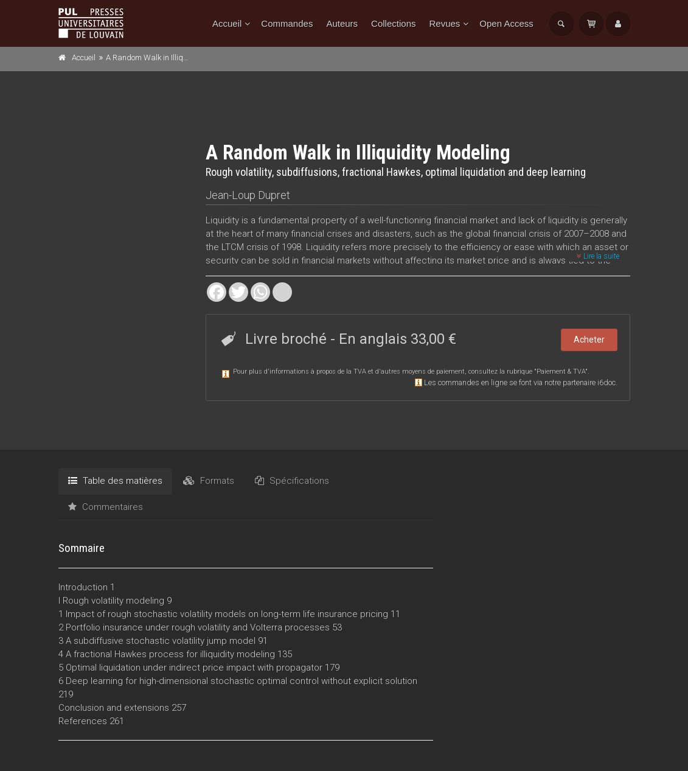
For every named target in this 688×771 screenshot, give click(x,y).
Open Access (506, 23)
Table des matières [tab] (115, 480)
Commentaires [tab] (105, 506)
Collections (393, 23)
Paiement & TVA (561, 371)
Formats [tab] (208, 480)
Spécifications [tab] (292, 480)
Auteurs (342, 23)
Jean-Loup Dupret (248, 195)
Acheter (589, 339)
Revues (444, 23)
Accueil (226, 23)
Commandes (287, 23)
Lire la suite (598, 256)
